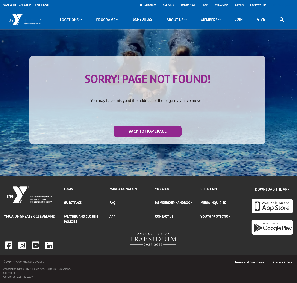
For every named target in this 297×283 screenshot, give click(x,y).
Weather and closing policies (81, 219)
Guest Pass (73, 203)
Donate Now (188, 5)
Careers (239, 5)
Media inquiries (213, 203)
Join (239, 19)
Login (205, 5)
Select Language (282, 5)
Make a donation (123, 189)
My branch (150, 5)
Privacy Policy (282, 262)
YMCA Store (221, 5)
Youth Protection (215, 216)
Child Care (209, 189)
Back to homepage (148, 131)
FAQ (112, 203)
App (112, 216)
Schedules (142, 19)
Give (261, 19)
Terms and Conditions (249, 262)
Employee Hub (258, 5)
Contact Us (164, 216)
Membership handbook (173, 203)
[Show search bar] (283, 19)
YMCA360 (168, 5)
